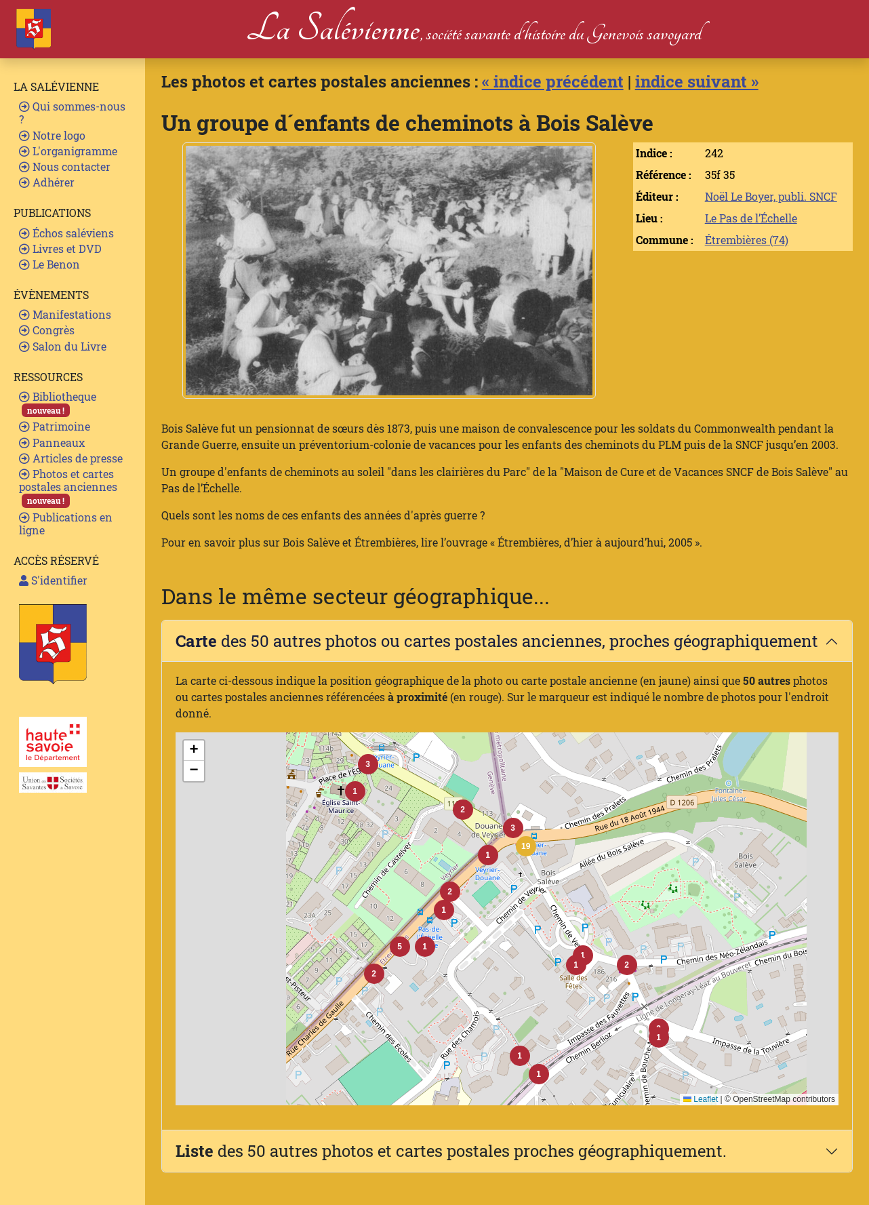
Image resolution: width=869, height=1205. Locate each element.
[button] (526, 846)
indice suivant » (697, 81)
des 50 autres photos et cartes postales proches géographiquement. (451, 1151)
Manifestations (65, 314)
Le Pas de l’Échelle (751, 218)
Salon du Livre (62, 346)
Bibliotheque (57, 403)
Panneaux (52, 442)
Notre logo (52, 135)
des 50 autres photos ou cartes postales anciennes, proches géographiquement (497, 641)
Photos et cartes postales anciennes (68, 487)
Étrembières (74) (746, 240)
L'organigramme (68, 151)
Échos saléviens (66, 233)
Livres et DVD (60, 248)
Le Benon (49, 264)
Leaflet (700, 1099)
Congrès (47, 330)
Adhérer (47, 182)
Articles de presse (71, 458)
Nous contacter (64, 166)
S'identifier (53, 580)
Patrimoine (54, 426)
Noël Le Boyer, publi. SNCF (771, 196)
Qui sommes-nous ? (72, 112)
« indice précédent (553, 81)
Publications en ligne (66, 523)
